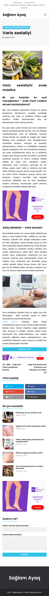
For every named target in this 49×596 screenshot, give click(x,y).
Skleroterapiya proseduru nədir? (29, 453)
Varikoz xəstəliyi (21, 27)
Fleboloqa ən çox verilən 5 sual (28, 413)
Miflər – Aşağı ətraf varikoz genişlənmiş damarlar (12, 367)
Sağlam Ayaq (14, 15)
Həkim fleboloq (10, 321)
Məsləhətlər (9, 27)
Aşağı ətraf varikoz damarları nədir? (31, 426)
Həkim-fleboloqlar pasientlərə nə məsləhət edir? (30, 440)
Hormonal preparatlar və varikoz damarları (29, 467)
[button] (13, 386)
